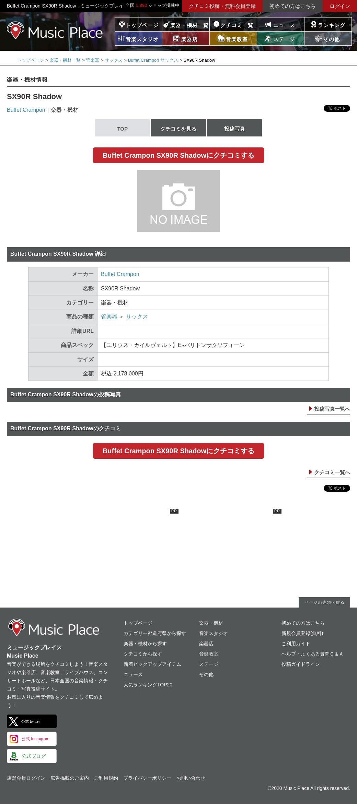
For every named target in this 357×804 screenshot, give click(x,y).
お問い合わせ (190, 778)
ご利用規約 (106, 778)
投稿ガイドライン (300, 664)
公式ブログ (34, 756)
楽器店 (206, 643)
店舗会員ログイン (26, 778)
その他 (206, 674)
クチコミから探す (143, 654)
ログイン (340, 6)
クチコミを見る (178, 129)
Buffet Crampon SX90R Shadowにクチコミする (178, 155)
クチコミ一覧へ (332, 472)
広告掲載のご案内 (69, 778)
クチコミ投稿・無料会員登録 (222, 6)
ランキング (331, 25)
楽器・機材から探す (145, 643)
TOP (122, 129)
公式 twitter (30, 721)
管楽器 (92, 60)
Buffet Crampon (26, 110)
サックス (114, 60)
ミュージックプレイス (55, 30)
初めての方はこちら (292, 6)
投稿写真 (234, 129)
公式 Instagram (35, 738)
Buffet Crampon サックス (153, 60)
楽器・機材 (211, 623)
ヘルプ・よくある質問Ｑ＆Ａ (312, 654)
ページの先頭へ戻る (324, 602)
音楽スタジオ (213, 633)
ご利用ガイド (295, 643)
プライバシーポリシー (147, 778)
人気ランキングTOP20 (148, 684)
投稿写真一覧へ (332, 409)
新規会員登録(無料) (302, 633)
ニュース (284, 25)
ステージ (208, 664)
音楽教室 (208, 654)
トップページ (142, 25)
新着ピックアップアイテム (152, 664)
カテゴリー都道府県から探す (155, 633)
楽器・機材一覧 (189, 25)
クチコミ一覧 (236, 25)
